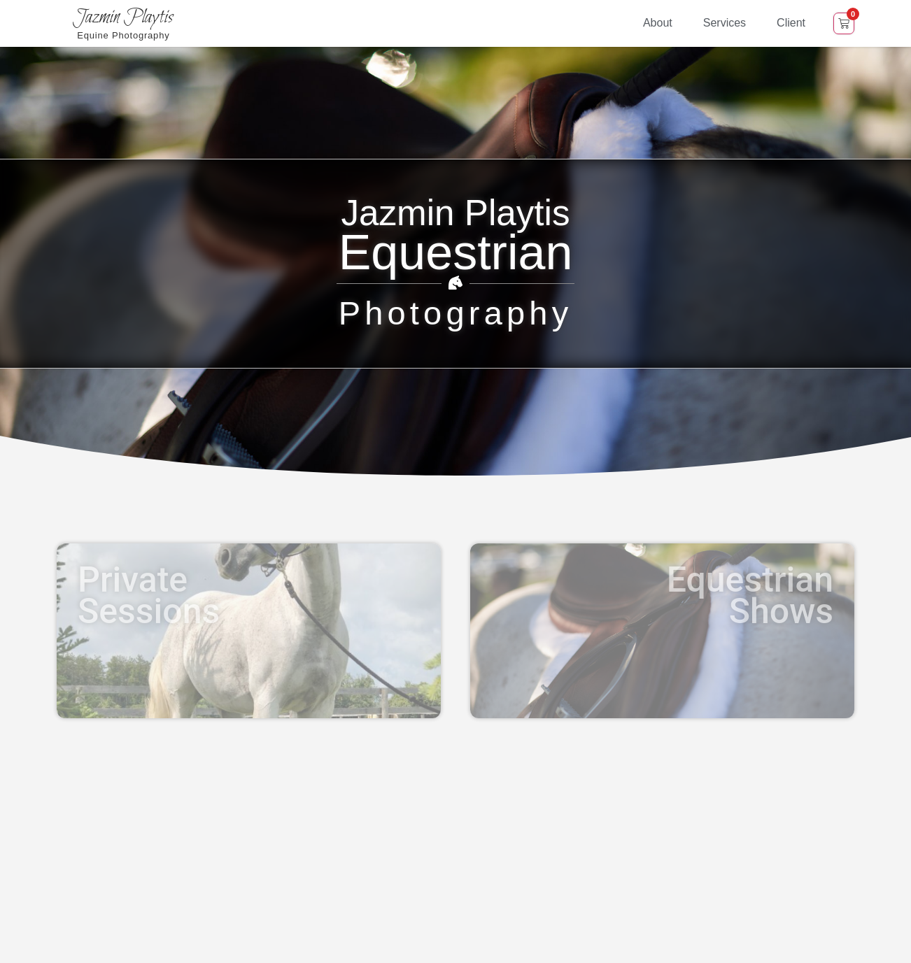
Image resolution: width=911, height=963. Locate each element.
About (657, 23)
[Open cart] (843, 23)
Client (791, 23)
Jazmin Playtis (123, 17)
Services (724, 23)
